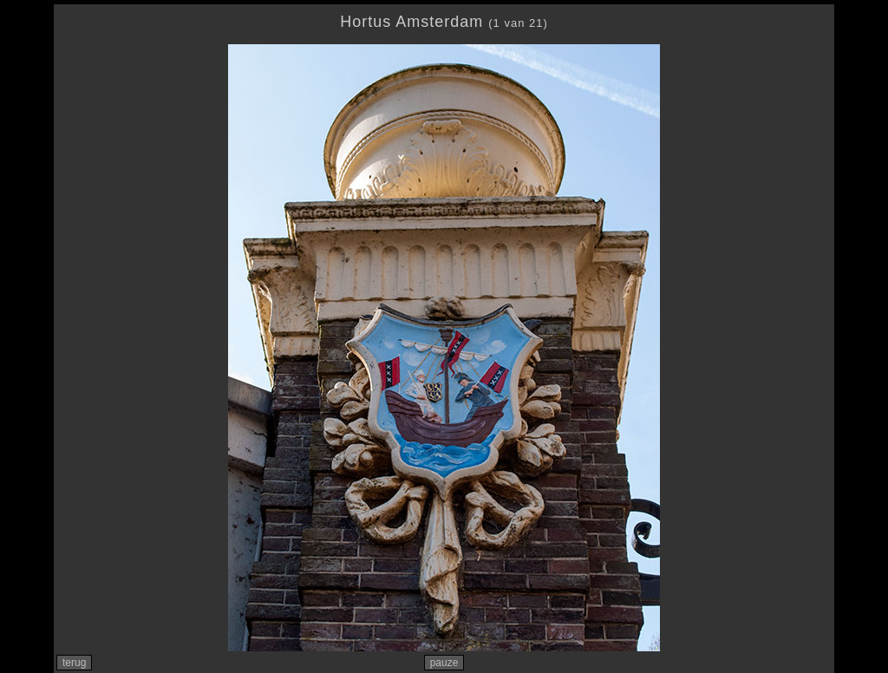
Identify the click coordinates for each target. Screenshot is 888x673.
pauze (444, 663)
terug (74, 663)
